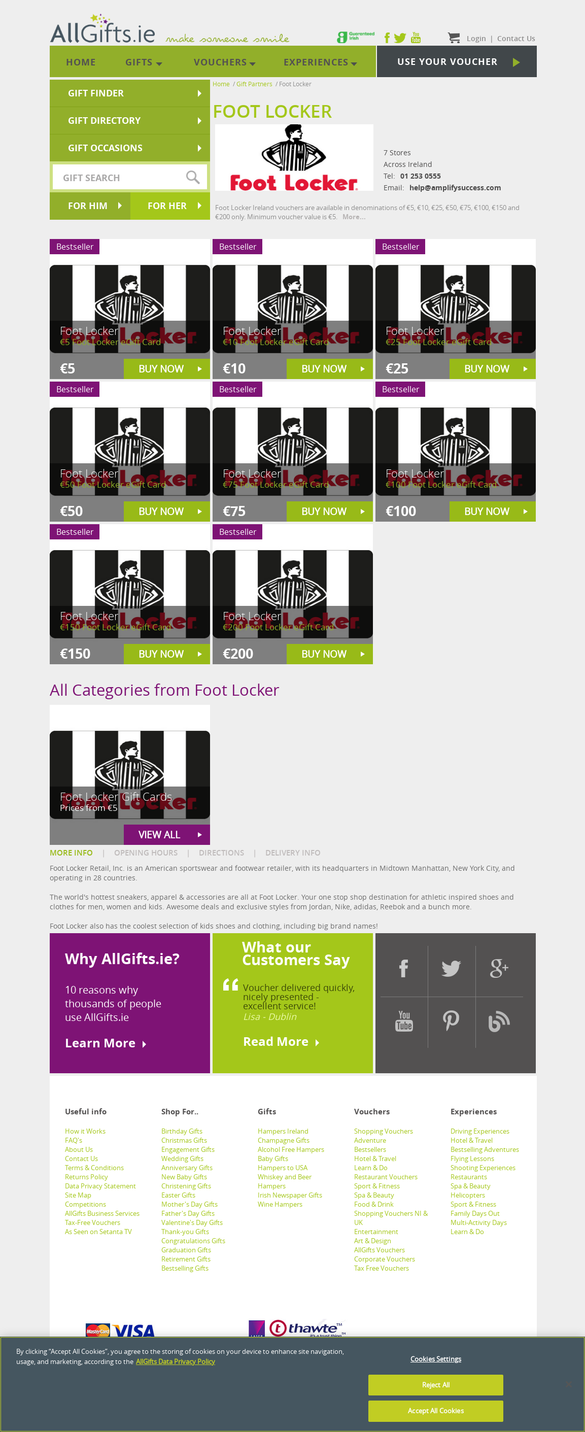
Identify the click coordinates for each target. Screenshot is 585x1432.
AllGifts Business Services (102, 1213)
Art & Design (372, 1240)
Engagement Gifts (188, 1149)
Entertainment (376, 1231)
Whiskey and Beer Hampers (285, 1181)
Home (221, 84)
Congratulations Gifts (193, 1240)
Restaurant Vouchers (386, 1176)
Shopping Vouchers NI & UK (391, 1218)
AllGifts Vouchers (379, 1249)
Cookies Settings (435, 1361)
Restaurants (469, 1176)
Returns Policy (86, 1176)
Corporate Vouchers (384, 1259)
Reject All (436, 1386)
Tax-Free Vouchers (92, 1222)
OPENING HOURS (146, 852)
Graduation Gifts (186, 1249)
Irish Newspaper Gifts (290, 1195)
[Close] (569, 1386)
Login (476, 38)
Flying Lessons (472, 1158)
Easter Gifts (178, 1195)
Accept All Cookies (435, 1412)
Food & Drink (374, 1204)
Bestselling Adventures (485, 1149)
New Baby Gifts (184, 1176)
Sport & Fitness (377, 1185)
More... (354, 216)
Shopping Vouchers (383, 1131)
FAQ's (73, 1140)
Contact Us (81, 1158)
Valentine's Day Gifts (192, 1222)
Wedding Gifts (182, 1158)
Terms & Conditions (94, 1167)
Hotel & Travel (375, 1158)
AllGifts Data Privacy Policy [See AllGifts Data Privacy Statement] (175, 1363)
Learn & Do (371, 1167)
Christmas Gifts (184, 1140)
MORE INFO (71, 852)
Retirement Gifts (186, 1259)
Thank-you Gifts (185, 1231)
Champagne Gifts (283, 1140)
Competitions (85, 1204)
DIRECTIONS (221, 852)
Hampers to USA (282, 1167)
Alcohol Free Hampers (291, 1149)
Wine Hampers (280, 1204)
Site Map (78, 1195)
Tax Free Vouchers (381, 1268)
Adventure (370, 1140)
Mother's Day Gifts (189, 1204)
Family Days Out (475, 1213)
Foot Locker (295, 84)
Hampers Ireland (283, 1131)
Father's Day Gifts (188, 1213)
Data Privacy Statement (100, 1185)
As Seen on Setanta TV (98, 1231)
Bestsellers (370, 1149)
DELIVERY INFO (293, 852)
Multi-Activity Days (479, 1222)
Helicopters (468, 1195)
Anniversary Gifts (187, 1167)
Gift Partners (254, 84)
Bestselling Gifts (185, 1268)
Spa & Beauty (374, 1195)
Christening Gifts (186, 1185)
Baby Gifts (273, 1158)
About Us (79, 1149)
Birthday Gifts (181, 1131)
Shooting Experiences (483, 1167)
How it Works (85, 1131)
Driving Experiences (480, 1131)
